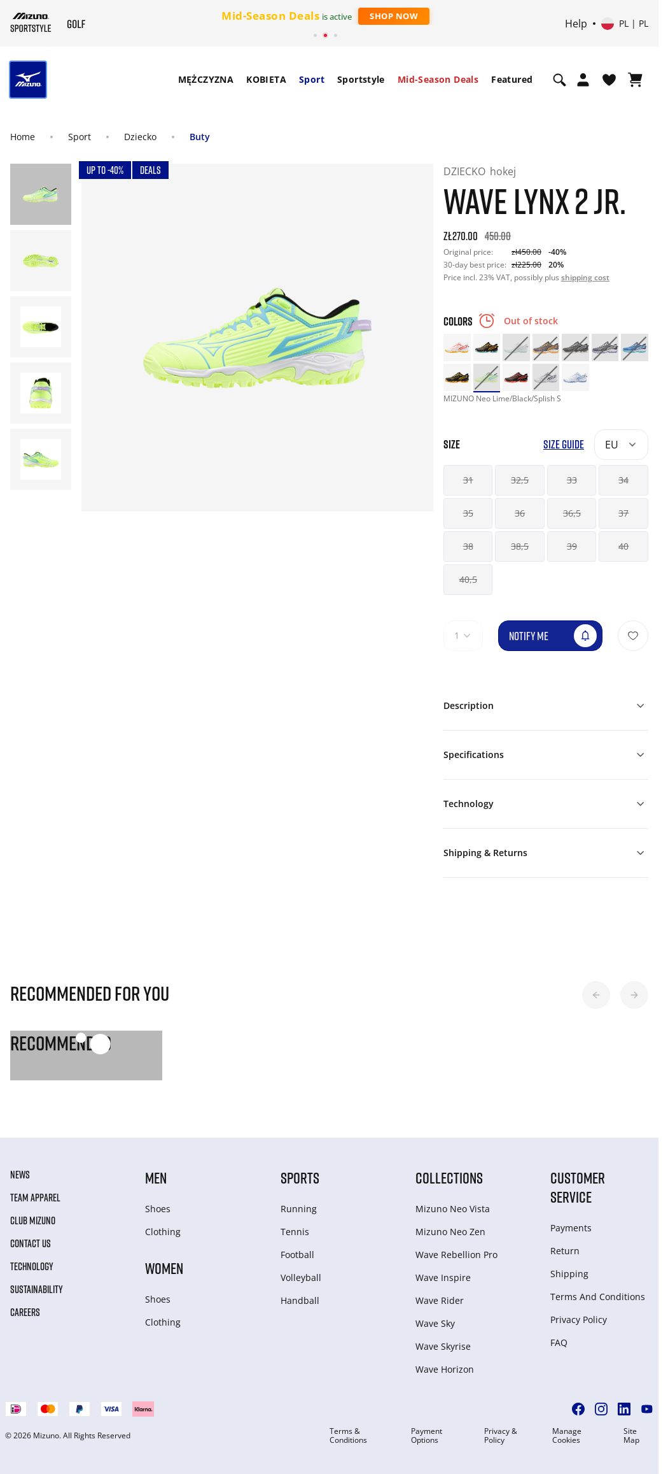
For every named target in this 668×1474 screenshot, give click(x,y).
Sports (300, 1177)
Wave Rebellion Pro (456, 1255)
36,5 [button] (572, 513)
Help (576, 24)
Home (22, 137)
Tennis (295, 1232)
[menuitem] (206, 79)
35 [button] (468, 513)
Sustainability (36, 1289)
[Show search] (559, 79)
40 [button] (623, 546)
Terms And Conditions (597, 1297)
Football (297, 1255)
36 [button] (520, 513)
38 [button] (468, 546)
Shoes (157, 1209)
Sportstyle (361, 79)
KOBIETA (266, 79)
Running (299, 1209)
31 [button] (468, 480)
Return (565, 1251)
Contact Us (30, 1243)
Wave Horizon (444, 1369)
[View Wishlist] (609, 79)
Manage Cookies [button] (566, 1436)
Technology (31, 1266)
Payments (571, 1228)
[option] (457, 347)
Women (164, 1268)
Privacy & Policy (500, 1436)
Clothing (163, 1232)
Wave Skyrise (443, 1346)
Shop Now (394, 16)
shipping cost (585, 277)
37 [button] (623, 513)
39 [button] (572, 546)
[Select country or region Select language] (624, 23)
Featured (511, 79)
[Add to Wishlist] (633, 635)
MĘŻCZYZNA (206, 79)
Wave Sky (435, 1323)
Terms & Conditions (348, 1436)
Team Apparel (35, 1197)
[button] (596, 995)
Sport (311, 79)
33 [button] (572, 480)
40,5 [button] (468, 579)
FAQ (558, 1342)
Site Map (631, 1436)
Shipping (569, 1274)
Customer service (577, 1187)
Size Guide (563, 444)
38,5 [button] (520, 546)
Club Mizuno (32, 1220)
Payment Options (426, 1436)
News (20, 1174)
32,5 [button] (520, 480)
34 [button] (623, 480)
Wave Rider (439, 1300)
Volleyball (301, 1277)
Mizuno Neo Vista (452, 1209)
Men (156, 1177)
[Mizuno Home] (31, 22)
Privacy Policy (578, 1319)
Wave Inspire (443, 1277)
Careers (25, 1312)
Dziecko (140, 137)
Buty (200, 137)
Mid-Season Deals (438, 79)
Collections (449, 1177)
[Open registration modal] (583, 79)
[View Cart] (635, 79)
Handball (300, 1300)
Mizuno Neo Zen (450, 1232)
